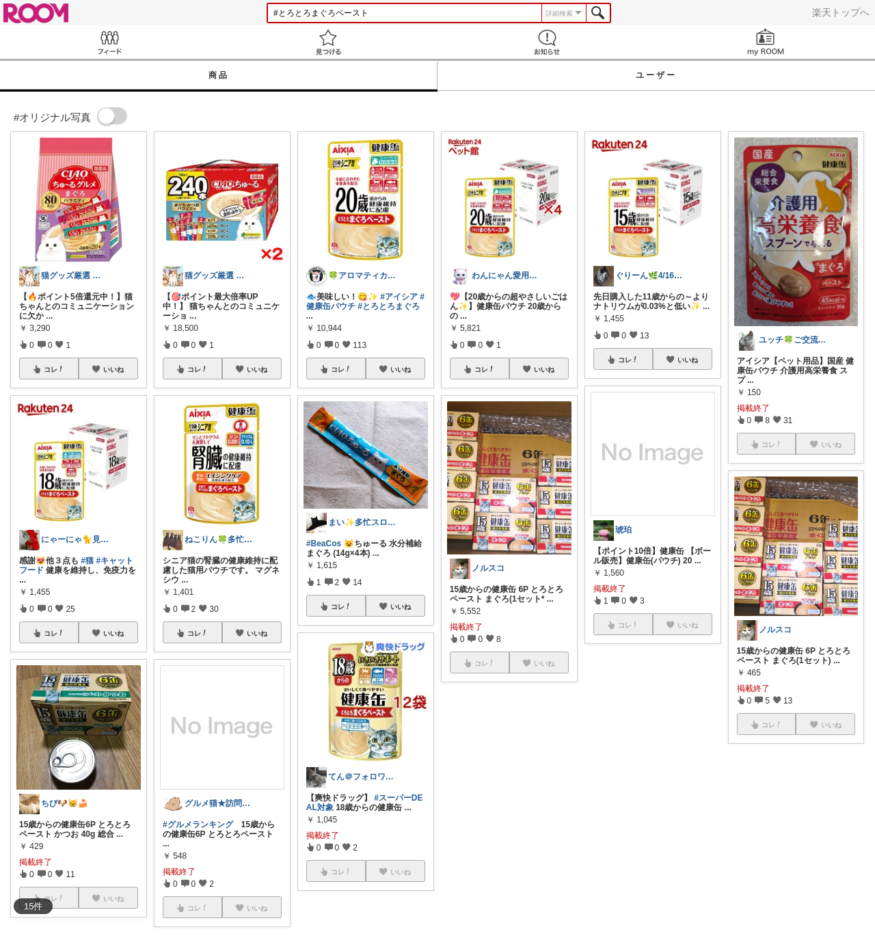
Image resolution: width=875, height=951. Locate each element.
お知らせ (547, 42)
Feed (109, 42)
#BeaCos (323, 543)
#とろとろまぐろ (389, 306)
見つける (328, 42)
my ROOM (765, 42)
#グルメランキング (198, 824)
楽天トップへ (841, 12)
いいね (113, 369)
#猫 (87, 560)
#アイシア (399, 297)
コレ (54, 369)
